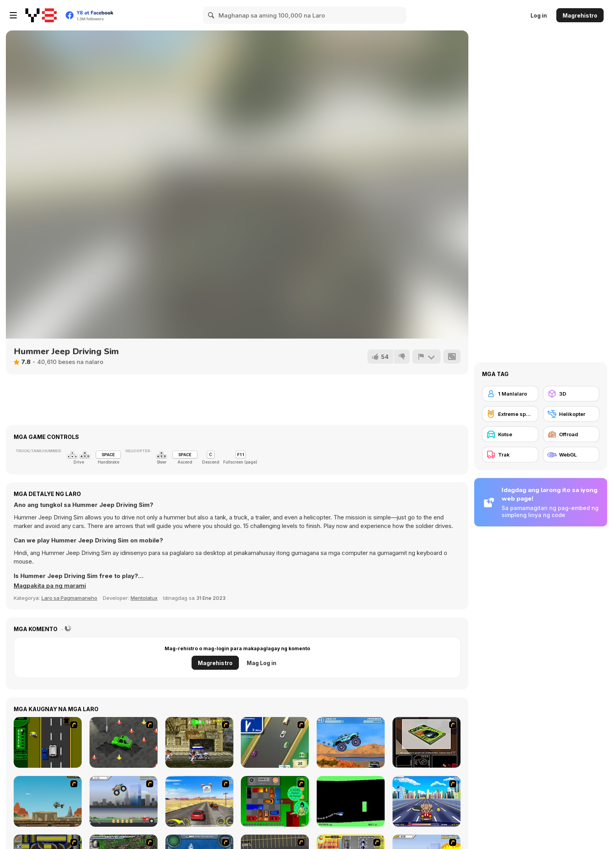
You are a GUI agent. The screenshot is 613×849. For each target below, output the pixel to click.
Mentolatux (144, 598)
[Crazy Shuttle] (199, 742)
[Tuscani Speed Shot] (199, 801)
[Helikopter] (571, 414)
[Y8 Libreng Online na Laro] (41, 15)
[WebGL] (571, 454)
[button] (50, 585)
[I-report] (426, 357)
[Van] (275, 742)
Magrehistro (580, 15)
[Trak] (510, 454)
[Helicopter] (351, 801)
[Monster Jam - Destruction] (124, 801)
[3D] (571, 393)
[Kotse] (510, 434)
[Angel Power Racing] (427, 801)
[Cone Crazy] (124, 742)
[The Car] (427, 742)
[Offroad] (571, 434)
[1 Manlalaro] (510, 393)
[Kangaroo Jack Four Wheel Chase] (48, 801)
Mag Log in (261, 663)
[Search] (211, 15)
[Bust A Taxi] (48, 742)
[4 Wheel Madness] (351, 742)
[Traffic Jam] (275, 801)
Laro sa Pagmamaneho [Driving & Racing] (69, 598)
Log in (539, 15)
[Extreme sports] (510, 414)
